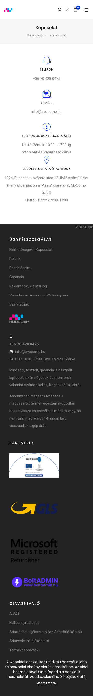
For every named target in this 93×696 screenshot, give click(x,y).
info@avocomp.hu (46, 111)
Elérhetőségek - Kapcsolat (30, 249)
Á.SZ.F (14, 613)
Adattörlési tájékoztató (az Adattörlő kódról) (45, 632)
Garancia (16, 277)
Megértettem (47, 683)
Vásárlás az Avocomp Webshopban (38, 295)
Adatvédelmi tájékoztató (29, 641)
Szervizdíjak (19, 304)
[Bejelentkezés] (67, 9)
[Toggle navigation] (86, 10)
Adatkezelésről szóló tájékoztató (58, 676)
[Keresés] (60, 9)
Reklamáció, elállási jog (28, 286)
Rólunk (14, 258)
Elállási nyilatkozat (24, 622)
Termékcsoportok (23, 650)
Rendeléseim (19, 268)
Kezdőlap (35, 35)
